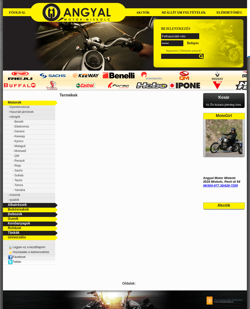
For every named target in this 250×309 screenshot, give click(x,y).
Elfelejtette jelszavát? (190, 50)
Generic (19, 131)
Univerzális (17, 237)
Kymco (18, 141)
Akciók (143, 12)
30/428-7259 (229, 185)
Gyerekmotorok (20, 107)
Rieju (17, 165)
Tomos (18, 185)
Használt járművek (22, 112)
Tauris (18, 180)
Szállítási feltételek (184, 12)
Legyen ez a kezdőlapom (29, 247)
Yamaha (19, 190)
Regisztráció (172, 50)
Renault (19, 160)
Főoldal (17, 12)
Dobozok (15, 214)
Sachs (18, 170)
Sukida (18, 175)
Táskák (13, 232)
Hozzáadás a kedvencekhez (31, 252)
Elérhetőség (229, 12)
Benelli (18, 121)
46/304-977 (211, 185)
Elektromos (21, 126)
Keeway (19, 136)
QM (16, 156)
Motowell (20, 151)
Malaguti (19, 146)
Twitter (17, 262)
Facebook (17, 257)
